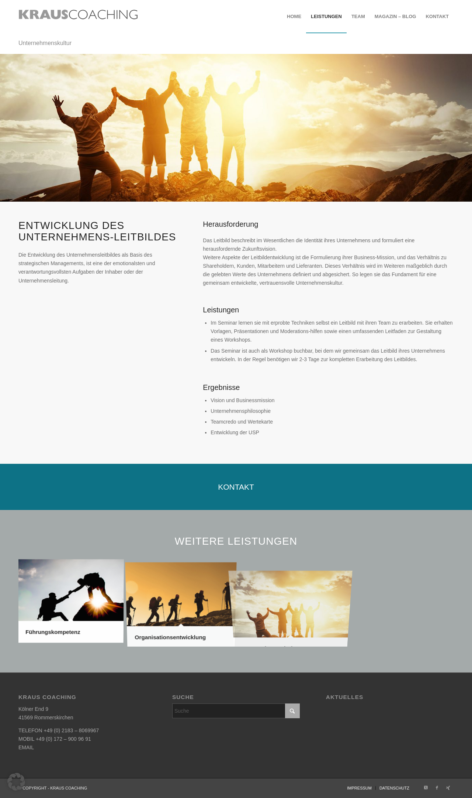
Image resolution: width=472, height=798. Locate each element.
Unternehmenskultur (45, 43)
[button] (16, 782)
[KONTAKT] (236, 487)
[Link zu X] (425, 787)
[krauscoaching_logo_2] (78, 16)
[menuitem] (294, 16)
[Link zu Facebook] (436, 787)
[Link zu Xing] (448, 787)
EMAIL (26, 747)
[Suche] (236, 710)
